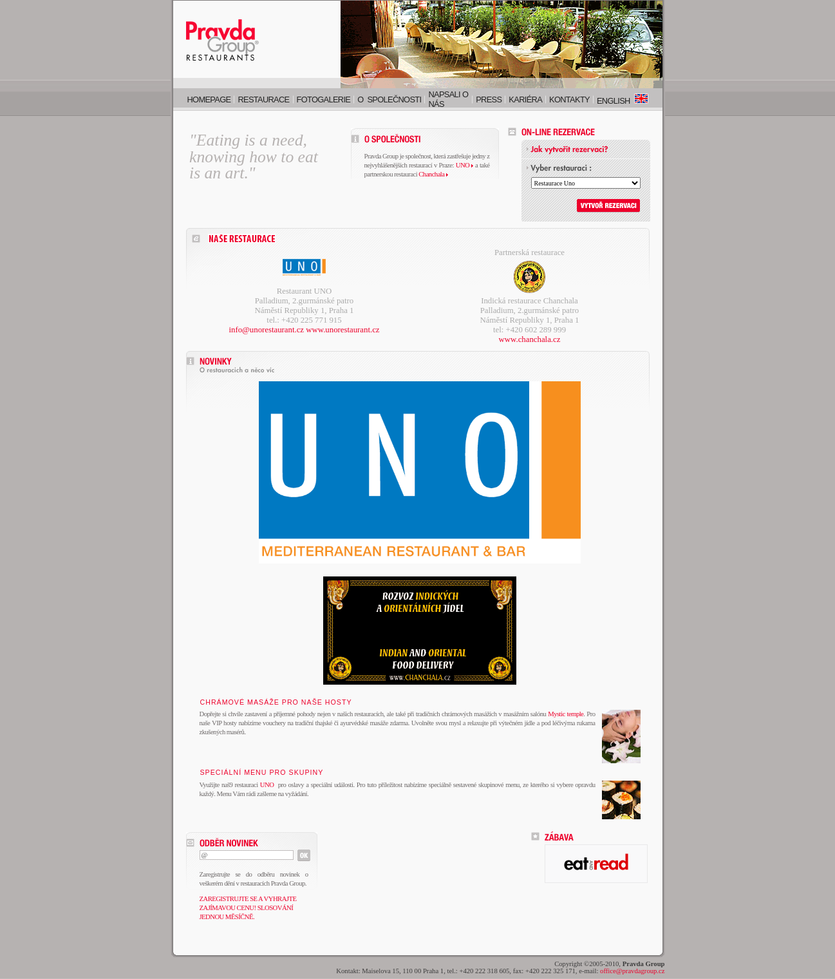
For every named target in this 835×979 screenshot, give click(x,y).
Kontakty (569, 99)
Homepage (209, 99)
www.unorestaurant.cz (342, 329)
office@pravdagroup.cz (632, 970)
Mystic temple (565, 714)
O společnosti (389, 99)
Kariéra (525, 99)
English (622, 101)
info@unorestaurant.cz (266, 329)
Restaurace (263, 99)
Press (489, 99)
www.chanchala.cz (530, 339)
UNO (464, 165)
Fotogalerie (324, 99)
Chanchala (432, 174)
